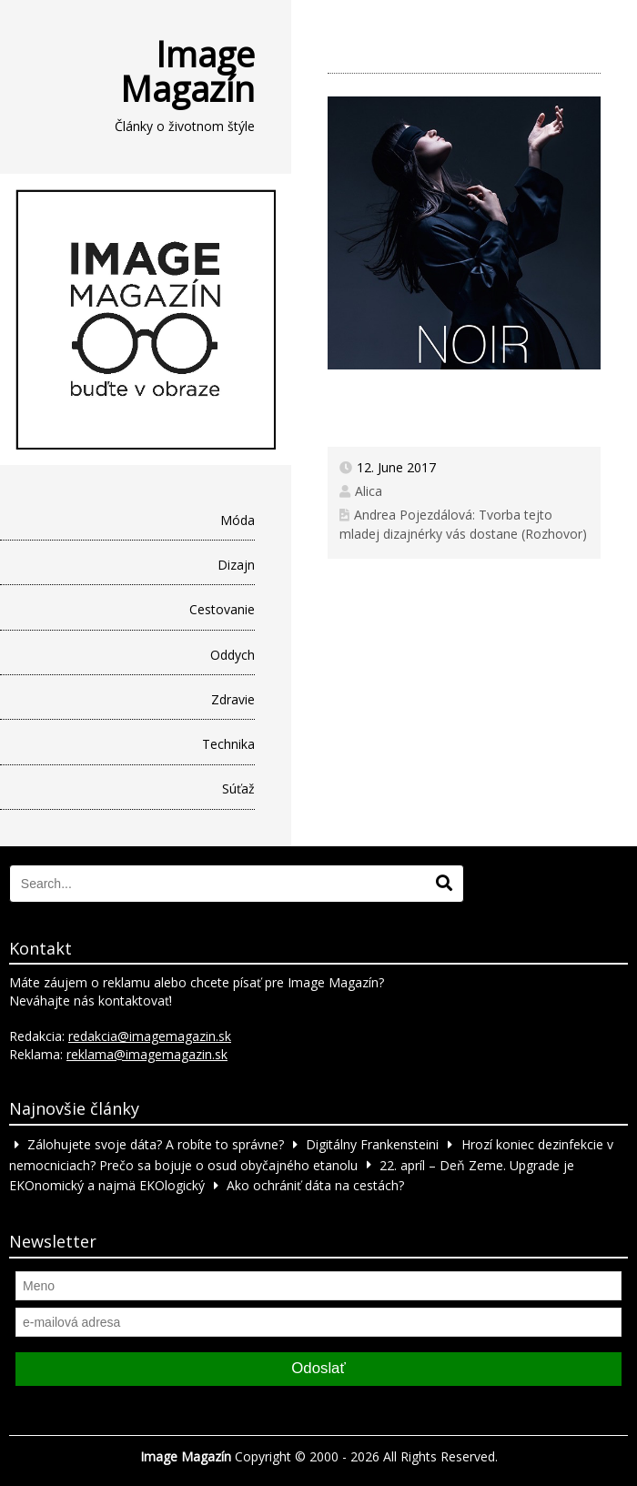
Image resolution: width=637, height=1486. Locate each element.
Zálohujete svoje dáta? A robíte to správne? (155, 1144)
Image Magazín (187, 71)
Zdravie (233, 699)
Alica (368, 491)
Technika (228, 744)
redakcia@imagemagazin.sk (149, 1036)
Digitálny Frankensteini (372, 1144)
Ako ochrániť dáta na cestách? (315, 1185)
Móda (237, 520)
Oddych (232, 654)
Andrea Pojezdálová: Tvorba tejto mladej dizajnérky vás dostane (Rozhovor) (463, 524)
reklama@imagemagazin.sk (147, 1054)
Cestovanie (222, 609)
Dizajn (236, 564)
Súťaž (238, 788)
